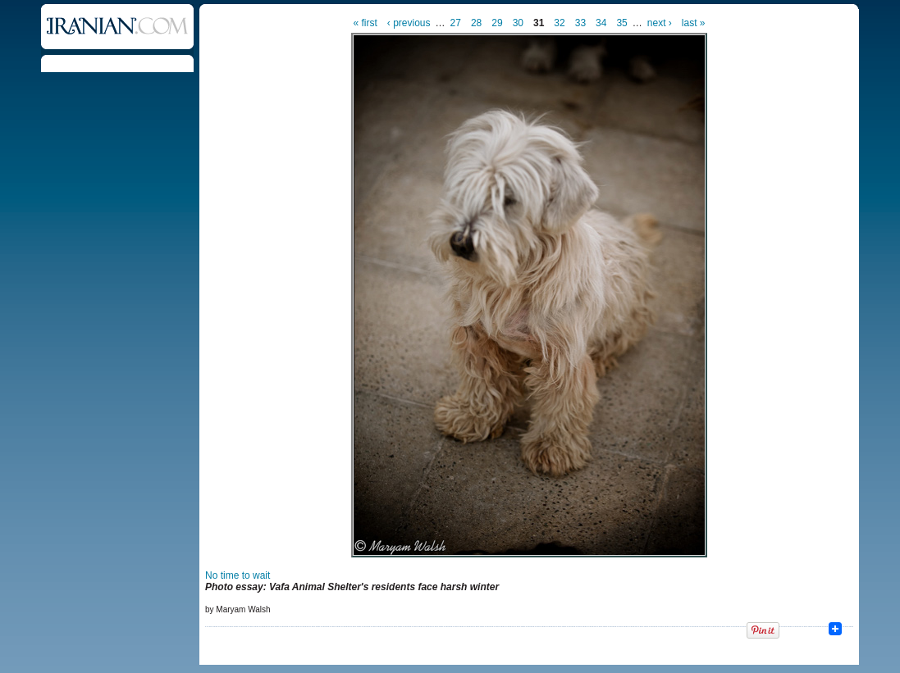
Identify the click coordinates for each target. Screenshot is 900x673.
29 (496, 23)
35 (621, 23)
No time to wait (237, 575)
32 (559, 23)
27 (455, 23)
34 (601, 23)
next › (659, 23)
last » (694, 23)
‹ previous (409, 23)
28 (476, 23)
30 (518, 23)
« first (365, 23)
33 (580, 23)
